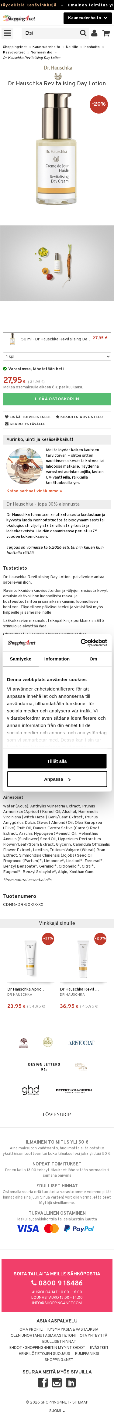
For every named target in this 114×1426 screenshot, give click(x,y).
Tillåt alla (57, 760)
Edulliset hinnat (59, 1341)
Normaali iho (41, 52)
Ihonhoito (92, 47)
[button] (106, 33)
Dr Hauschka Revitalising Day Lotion (31, 58)
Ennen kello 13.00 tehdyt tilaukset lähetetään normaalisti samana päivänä (57, 1169)
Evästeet (99, 1348)
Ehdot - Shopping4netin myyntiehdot (47, 1348)
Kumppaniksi (87, 1354)
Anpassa (57, 779)
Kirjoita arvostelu (79, 417)
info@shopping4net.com (57, 1303)
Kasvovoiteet (14, 52)
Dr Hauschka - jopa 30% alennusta (43, 504)
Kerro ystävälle (25, 424)
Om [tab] (93, 658)
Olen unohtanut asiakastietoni (43, 1335)
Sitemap (80, 1402)
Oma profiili (31, 1329)
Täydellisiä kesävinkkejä (28, 5)
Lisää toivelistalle (28, 417)
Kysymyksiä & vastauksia (72, 1329)
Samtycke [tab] (20, 658)
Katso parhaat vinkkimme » (34, 491)
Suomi (57, 1411)
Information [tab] (57, 658)
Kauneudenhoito (46, 47)
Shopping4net (15, 47)
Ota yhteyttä (93, 1335)
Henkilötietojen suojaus (44, 1354)
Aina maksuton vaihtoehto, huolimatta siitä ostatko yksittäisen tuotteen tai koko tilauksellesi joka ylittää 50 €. (57, 1147)
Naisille (72, 47)
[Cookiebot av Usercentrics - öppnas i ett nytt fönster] (81, 643)
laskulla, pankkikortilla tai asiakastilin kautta (57, 1221)
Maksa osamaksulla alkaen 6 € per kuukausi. (43, 387)
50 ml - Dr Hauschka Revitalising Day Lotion (57, 339)
